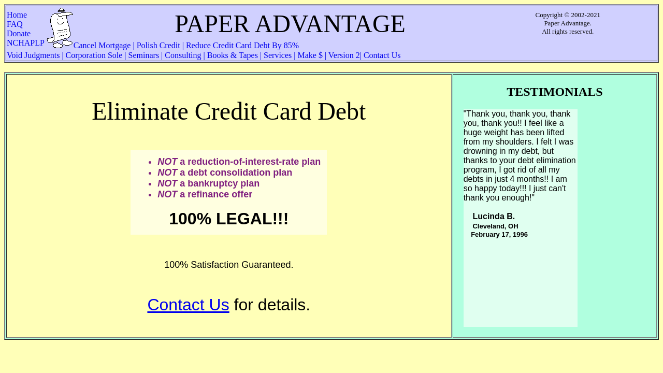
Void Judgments (34, 55)
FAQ (26, 24)
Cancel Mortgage (103, 45)
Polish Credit (158, 45)
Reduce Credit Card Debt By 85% (241, 45)
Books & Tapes (232, 55)
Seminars (144, 55)
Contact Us (381, 55)
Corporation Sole (94, 55)
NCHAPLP (26, 42)
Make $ (310, 55)
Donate (22, 33)
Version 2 (343, 55)
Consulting (183, 55)
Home (23, 14)
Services (278, 55)
